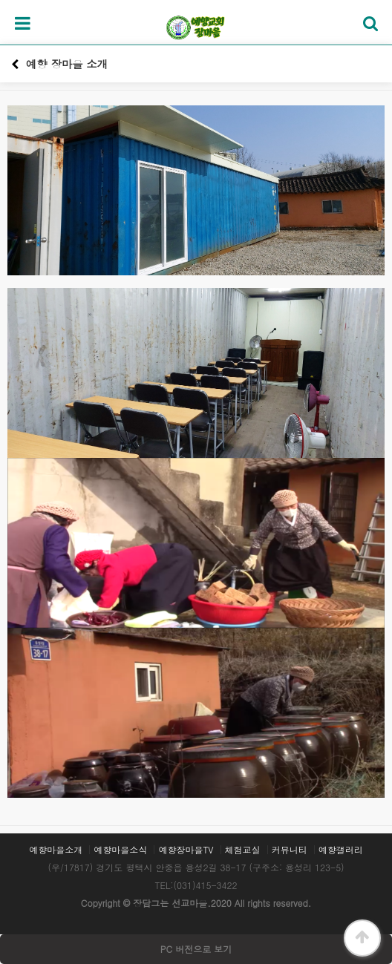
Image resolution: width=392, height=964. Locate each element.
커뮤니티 (289, 849)
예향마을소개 (55, 849)
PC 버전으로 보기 (196, 948)
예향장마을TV (185, 849)
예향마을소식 (120, 849)
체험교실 (243, 849)
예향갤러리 (340, 849)
